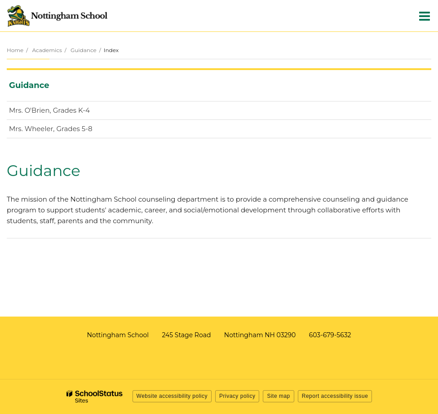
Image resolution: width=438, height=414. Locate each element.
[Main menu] (424, 15)
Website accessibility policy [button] (172, 396)
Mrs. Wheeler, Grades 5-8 (65, 130)
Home (15, 50)
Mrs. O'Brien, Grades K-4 (64, 112)
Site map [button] (278, 396)
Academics (47, 50)
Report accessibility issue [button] (335, 396)
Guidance (84, 50)
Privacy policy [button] (237, 396)
